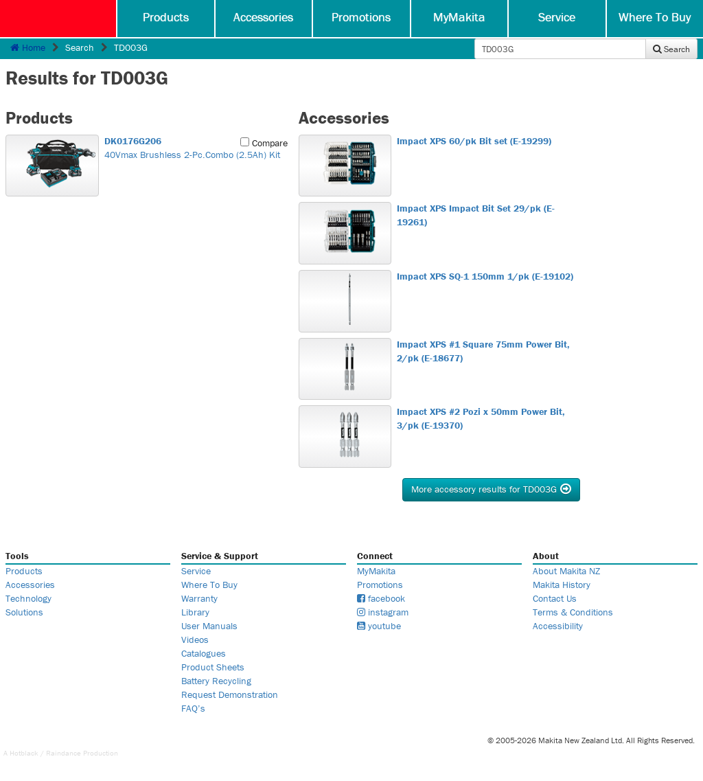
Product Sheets (212, 667)
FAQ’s (193, 708)
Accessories (263, 17)
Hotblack (24, 753)
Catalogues (203, 653)
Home (27, 47)
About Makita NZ (566, 571)
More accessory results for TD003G (491, 489)
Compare (264, 143)
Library (195, 612)
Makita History (561, 584)
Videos (195, 639)
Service (556, 17)
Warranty (199, 598)
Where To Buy (655, 17)
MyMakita (459, 17)
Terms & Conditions (573, 612)
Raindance (63, 753)
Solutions (24, 612)
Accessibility (558, 626)
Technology (28, 598)
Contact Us (555, 598)
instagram (382, 612)
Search (671, 49)
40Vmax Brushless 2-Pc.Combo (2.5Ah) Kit (194, 148)
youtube (379, 626)
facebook (381, 598)
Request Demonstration (229, 694)
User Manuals (209, 626)
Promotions (361, 17)
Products (166, 17)
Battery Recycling (216, 681)
